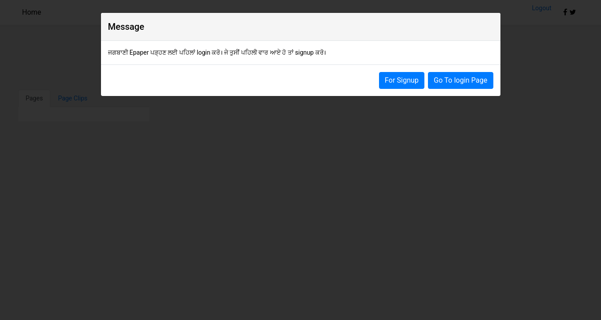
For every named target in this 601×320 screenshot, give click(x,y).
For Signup (402, 80)
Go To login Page (460, 80)
